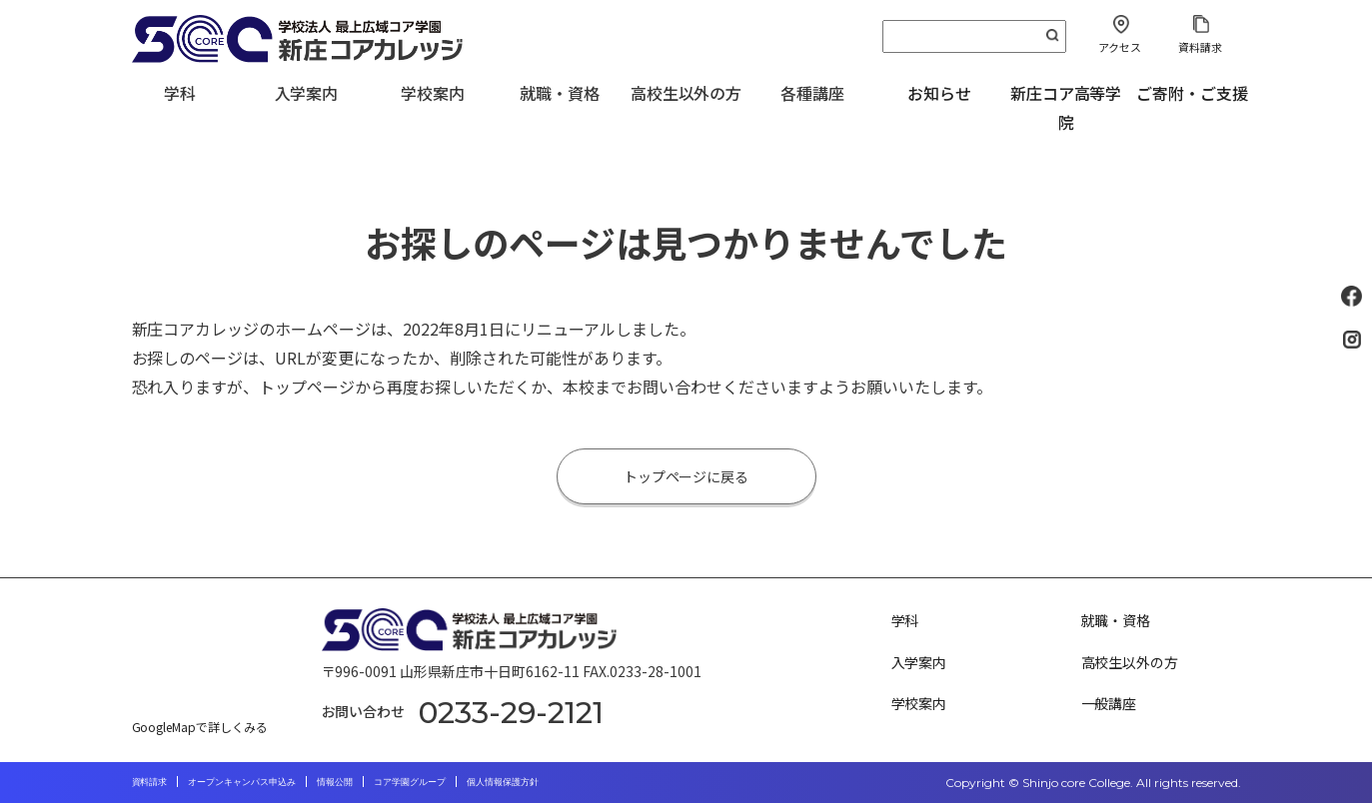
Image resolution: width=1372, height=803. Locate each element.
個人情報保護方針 (503, 781)
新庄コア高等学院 (1066, 107)
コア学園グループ (410, 781)
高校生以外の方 (1130, 662)
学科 (905, 620)
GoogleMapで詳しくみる (200, 726)
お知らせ (939, 93)
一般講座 (1109, 703)
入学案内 (919, 662)
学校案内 (919, 703)
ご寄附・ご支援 (1192, 93)
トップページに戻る (686, 476)
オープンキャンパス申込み (242, 781)
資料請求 (1200, 47)
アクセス (1119, 47)
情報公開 (335, 781)
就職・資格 (1116, 620)
